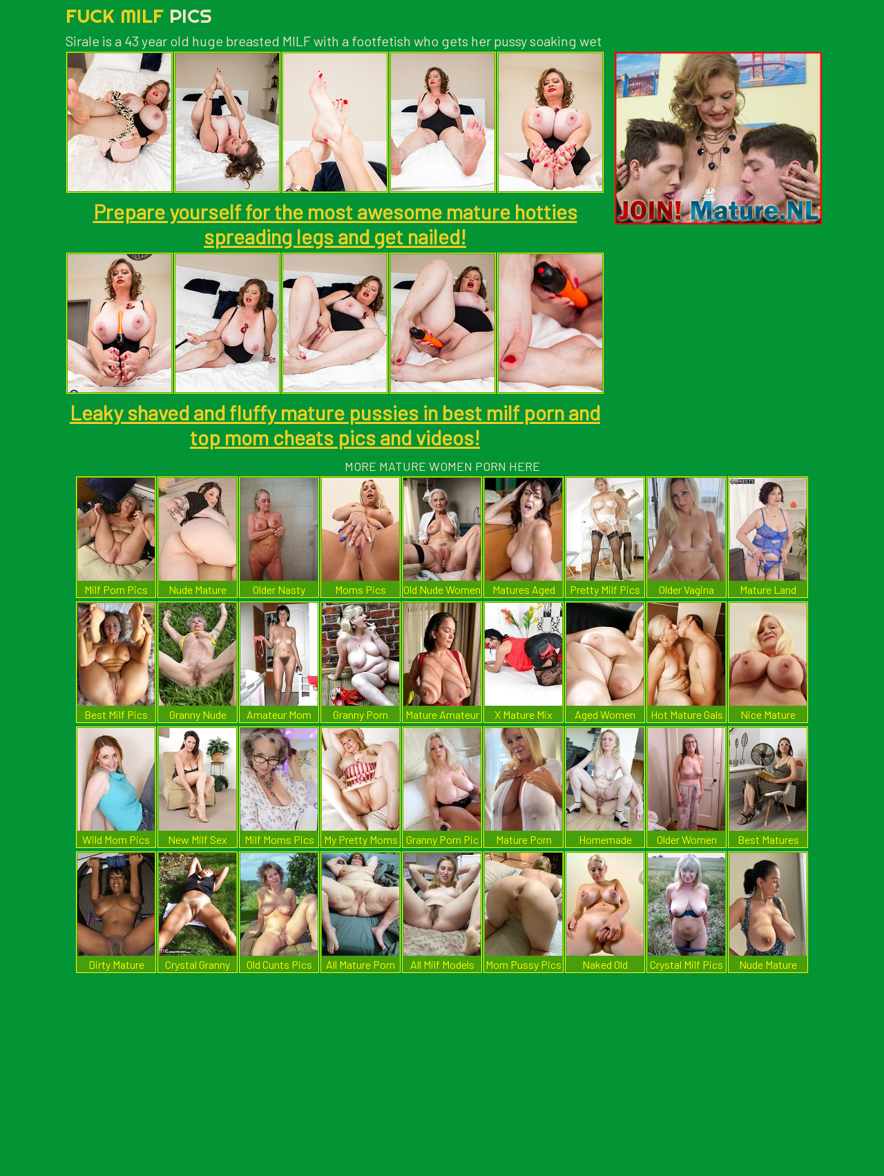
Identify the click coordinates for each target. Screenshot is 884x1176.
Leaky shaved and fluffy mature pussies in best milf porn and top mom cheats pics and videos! (335, 425)
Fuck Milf (139, 15)
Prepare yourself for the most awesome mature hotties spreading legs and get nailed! (335, 224)
